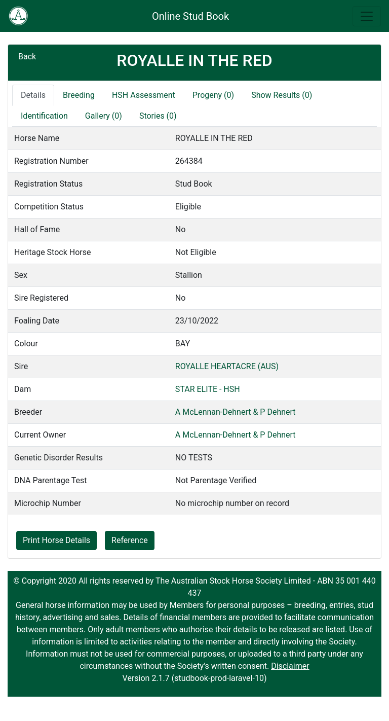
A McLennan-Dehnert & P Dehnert (235, 412)
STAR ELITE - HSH (207, 389)
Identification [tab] (44, 116)
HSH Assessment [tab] (143, 95)
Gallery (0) (103, 116)
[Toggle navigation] (367, 16)
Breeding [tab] (79, 95)
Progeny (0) (213, 95)
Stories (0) (158, 116)
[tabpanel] (194, 321)
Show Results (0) (281, 95)
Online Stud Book (190, 16)
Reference (129, 540)
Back (27, 56)
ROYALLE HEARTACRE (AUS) (227, 366)
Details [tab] (33, 95)
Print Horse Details (56, 540)
